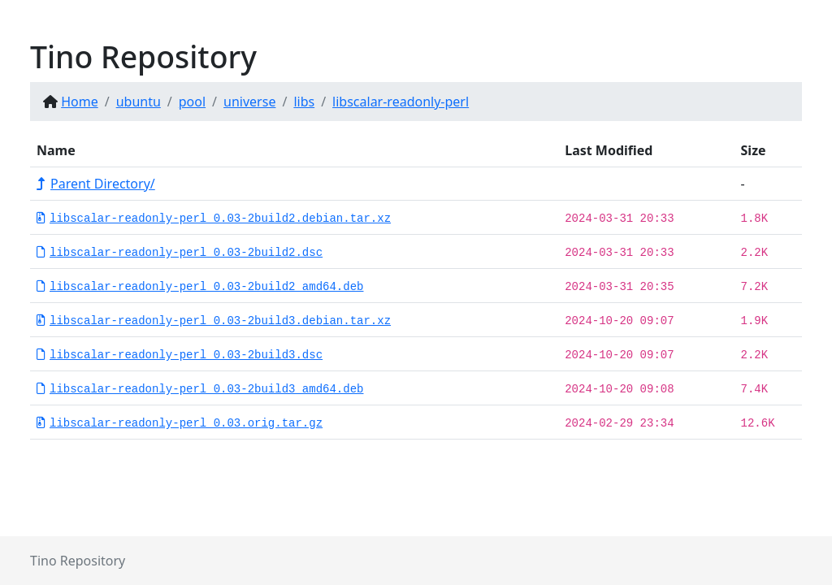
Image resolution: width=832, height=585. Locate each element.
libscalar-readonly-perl (400, 101)
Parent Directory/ (96, 184)
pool (192, 101)
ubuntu (138, 101)
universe (249, 101)
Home (79, 101)
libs (303, 101)
